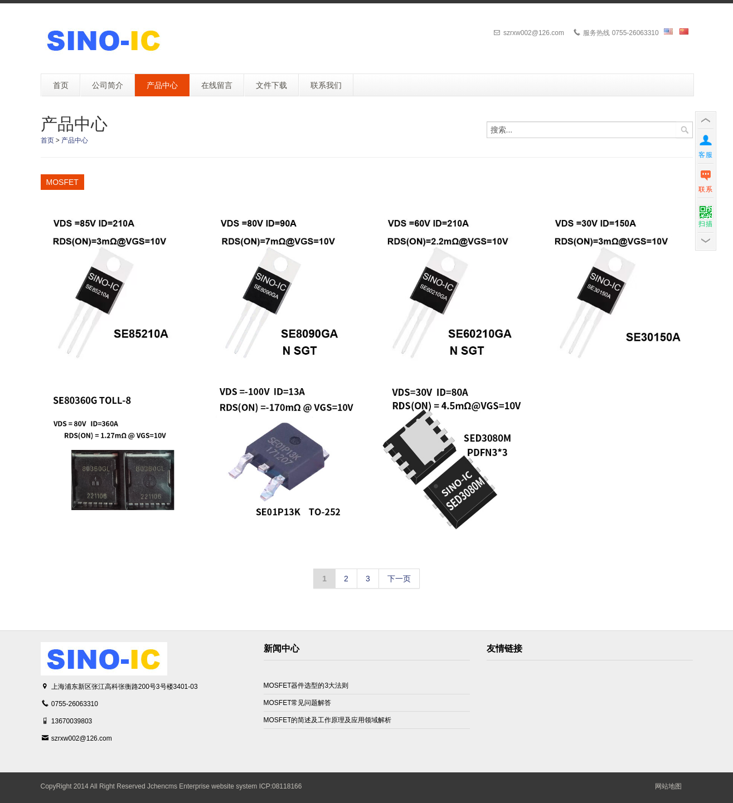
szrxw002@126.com (81, 738)
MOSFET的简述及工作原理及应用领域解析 (328, 720)
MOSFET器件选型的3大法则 (306, 685)
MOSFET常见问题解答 (298, 703)
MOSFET (62, 182)
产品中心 (74, 140)
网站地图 (668, 786)
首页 (47, 140)
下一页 (399, 578)
